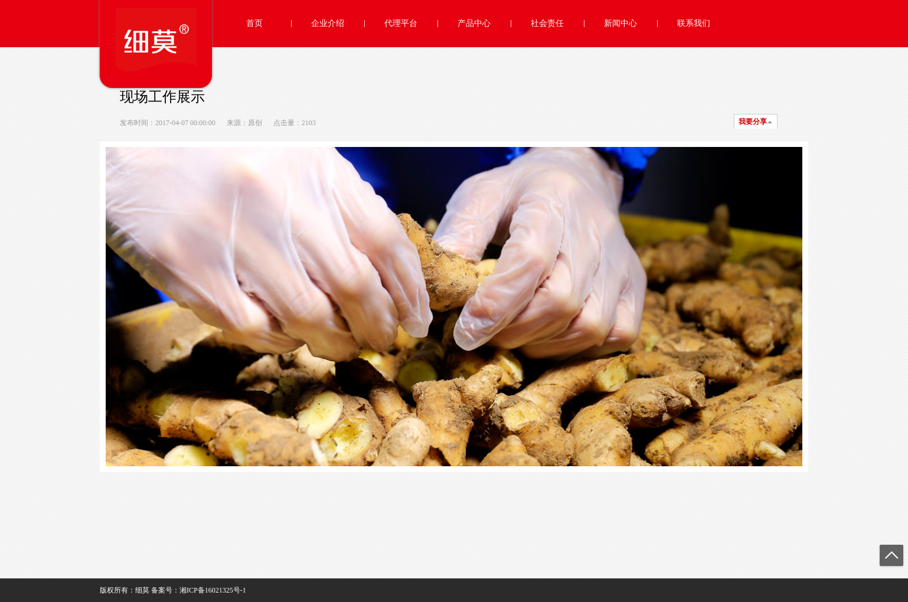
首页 (254, 23)
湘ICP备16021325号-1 (212, 590)
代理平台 (400, 23)
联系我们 (693, 23)
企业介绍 (327, 23)
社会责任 (547, 23)
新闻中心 (620, 23)
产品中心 (474, 23)
